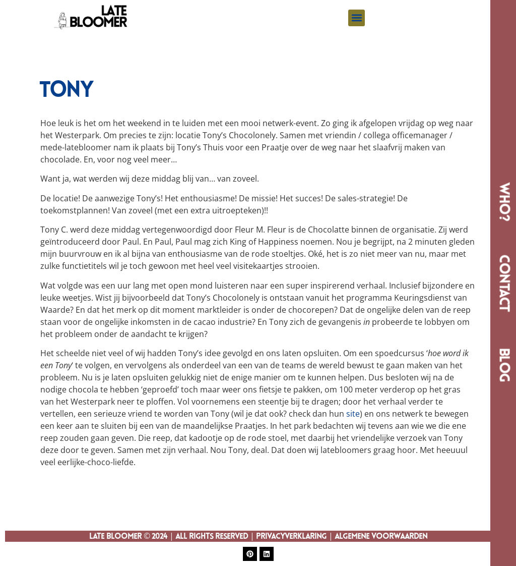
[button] (356, 18)
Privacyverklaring (291, 537)
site (353, 413)
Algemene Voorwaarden (381, 537)
